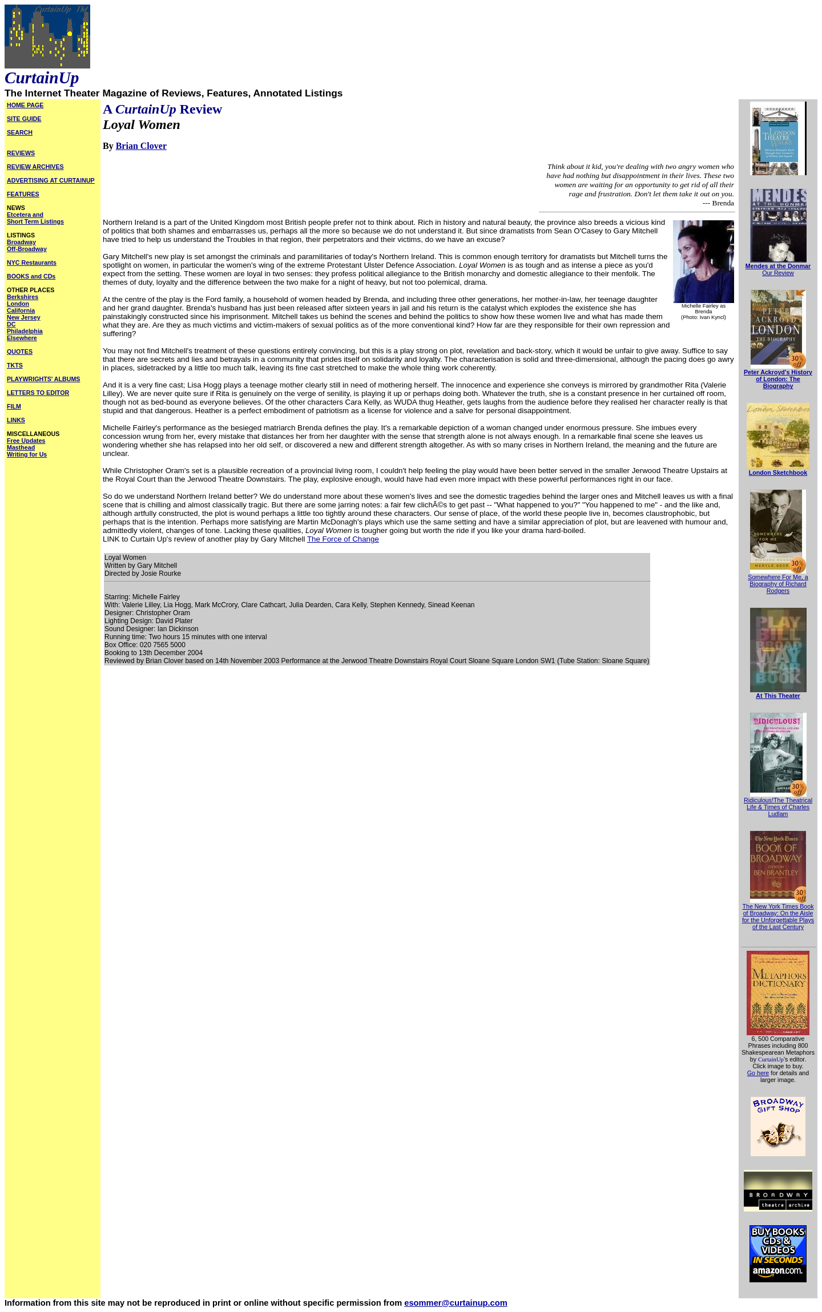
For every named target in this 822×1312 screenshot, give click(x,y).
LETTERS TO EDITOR (38, 392)
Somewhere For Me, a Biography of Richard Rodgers (778, 584)
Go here (758, 1072)
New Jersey (24, 317)
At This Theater (778, 695)
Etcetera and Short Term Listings (35, 218)
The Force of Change (343, 539)
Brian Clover (141, 146)
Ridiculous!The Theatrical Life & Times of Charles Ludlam (778, 807)
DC (11, 324)
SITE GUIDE (24, 118)
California (21, 310)
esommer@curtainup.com (455, 1302)
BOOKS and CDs (31, 276)
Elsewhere (22, 337)
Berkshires (22, 296)
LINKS (16, 420)
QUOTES (20, 351)
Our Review (778, 272)
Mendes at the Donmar (778, 266)
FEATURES (23, 194)
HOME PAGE (25, 105)
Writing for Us (27, 454)
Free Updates (26, 440)
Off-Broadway (27, 248)
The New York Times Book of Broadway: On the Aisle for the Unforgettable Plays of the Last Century (778, 916)
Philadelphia (25, 331)
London (18, 303)
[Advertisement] (52, 636)
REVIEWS (21, 153)
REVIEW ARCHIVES (35, 166)
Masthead (21, 447)
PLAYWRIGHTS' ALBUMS (43, 379)
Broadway (21, 242)
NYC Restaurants (32, 262)
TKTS (15, 365)
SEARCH (20, 132)
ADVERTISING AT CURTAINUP (51, 180)
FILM (14, 406)
